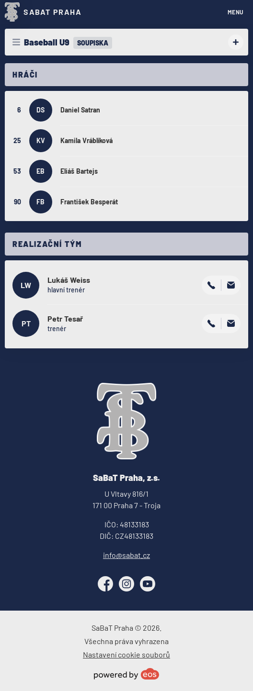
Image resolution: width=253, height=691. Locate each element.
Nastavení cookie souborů (126, 654)
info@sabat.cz (126, 554)
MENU (236, 12)
